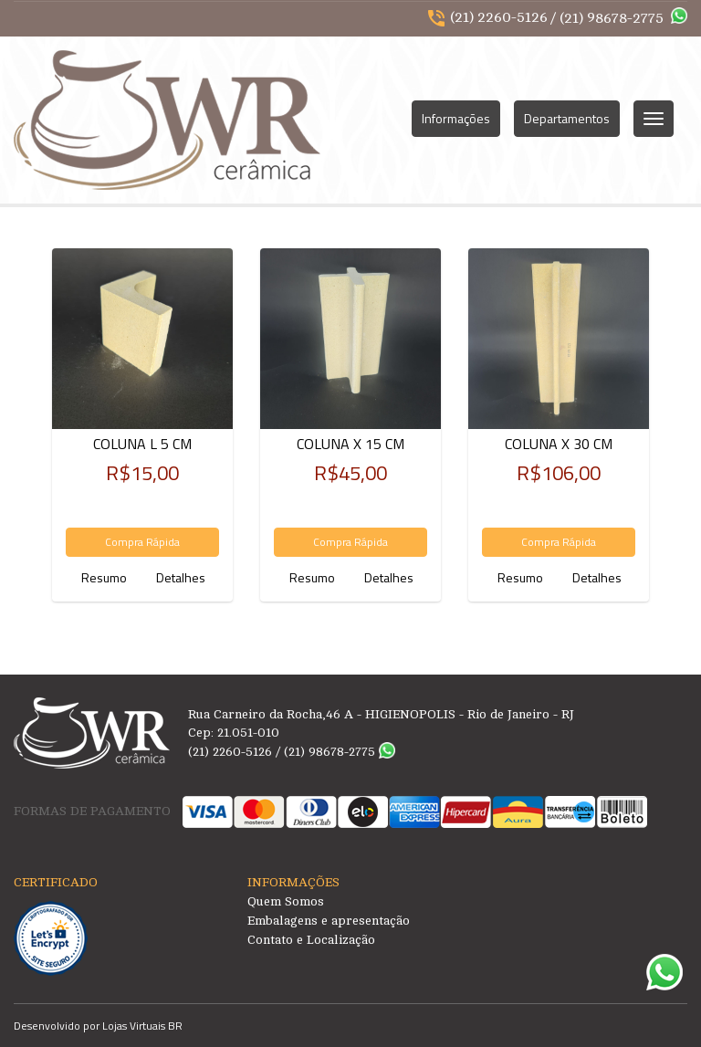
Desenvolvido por (58, 1025)
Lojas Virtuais (135, 1025)
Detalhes (180, 577)
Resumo (104, 577)
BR (175, 1025)
